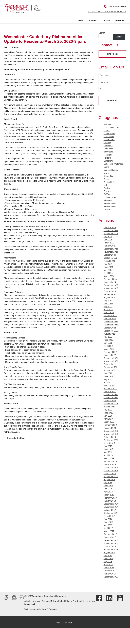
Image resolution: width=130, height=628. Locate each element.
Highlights (108, 153)
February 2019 (110, 460)
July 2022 (108, 335)
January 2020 (110, 426)
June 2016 (108, 557)
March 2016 (109, 566)
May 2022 (108, 341)
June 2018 (108, 484)
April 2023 (108, 308)
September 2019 (111, 439)
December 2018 (111, 466)
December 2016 (111, 539)
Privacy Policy (57, 600)
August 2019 (109, 442)
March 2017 (109, 530)
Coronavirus (109, 135)
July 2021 (108, 372)
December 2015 (111, 575)
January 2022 (110, 354)
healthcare (108, 150)
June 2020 (108, 411)
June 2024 (108, 265)
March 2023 (109, 311)
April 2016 (108, 563)
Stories (107, 187)
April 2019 (108, 454)
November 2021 (111, 360)
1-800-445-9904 (117, 6)
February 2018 (110, 496)
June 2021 (108, 375)
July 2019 (108, 445)
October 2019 (110, 436)
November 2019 (111, 432)
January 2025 (110, 244)
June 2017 (108, 521)
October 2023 (110, 290)
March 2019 (109, 457)
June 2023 (108, 302)
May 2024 (108, 268)
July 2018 (108, 481)
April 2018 (108, 490)
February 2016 (110, 569)
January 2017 (110, 536)
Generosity (108, 147)
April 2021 (108, 381)
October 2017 (110, 508)
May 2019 (108, 451)
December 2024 (111, 247)
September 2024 (111, 256)
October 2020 (110, 399)
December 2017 (111, 502)
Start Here (112, 54)
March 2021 (109, 384)
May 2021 (108, 378)
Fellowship (108, 144)
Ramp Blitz (108, 174)
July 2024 (108, 262)
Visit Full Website (64, 621)
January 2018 (110, 499)
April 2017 (108, 527)
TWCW (107, 193)
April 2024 (108, 272)
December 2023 (111, 284)
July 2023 (108, 299)
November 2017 (111, 505)
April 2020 (108, 417)
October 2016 (110, 545)
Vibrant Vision (110, 202)
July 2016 (108, 554)
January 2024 (110, 281)
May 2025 (108, 238)
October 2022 (110, 326)
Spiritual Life (109, 181)
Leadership (109, 159)
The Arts (107, 190)
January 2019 (110, 463)
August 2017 (109, 514)
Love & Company (50, 608)
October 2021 (110, 363)
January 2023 (110, 317)
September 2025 (111, 232)
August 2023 (109, 296)
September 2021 (111, 366)
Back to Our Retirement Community (107, 12)
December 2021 (111, 357)
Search (102, 33)
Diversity (107, 141)
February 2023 (110, 314)
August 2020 (109, 405)
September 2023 (111, 293)
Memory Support (111, 168)
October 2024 (110, 253)
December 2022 (111, 320)
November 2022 (111, 323)
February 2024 (110, 278)
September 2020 (111, 402)
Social (106, 178)
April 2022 (108, 344)
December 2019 (111, 429)
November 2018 (111, 469)
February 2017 (110, 533)
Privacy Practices (73, 600)
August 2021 (109, 369)
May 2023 (108, 305)
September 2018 (111, 475)
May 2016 (108, 560)
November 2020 (111, 396)
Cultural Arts (109, 138)
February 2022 (110, 350)
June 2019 (108, 448)
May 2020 (108, 414)
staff (105, 184)
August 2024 (109, 259)
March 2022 (109, 347)
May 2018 (108, 487)
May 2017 (108, 524)
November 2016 (111, 542)
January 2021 (110, 390)
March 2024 (109, 275)
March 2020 (109, 420)
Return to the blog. (14, 438)
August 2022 (109, 332)
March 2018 (109, 493)
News (106, 171)
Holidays (107, 156)
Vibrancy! (108, 199)
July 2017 (108, 518)
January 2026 (110, 226)
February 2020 (110, 423)
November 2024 (111, 250)
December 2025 (111, 229)
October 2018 (110, 472)
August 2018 (109, 478)
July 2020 (108, 408)
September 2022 (111, 329)
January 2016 (110, 572)
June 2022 (108, 338)
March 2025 (109, 241)
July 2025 (108, 235)
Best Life (107, 123)
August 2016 (109, 551)
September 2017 (111, 511)
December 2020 (111, 393)
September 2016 (111, 548)
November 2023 (111, 287)
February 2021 (110, 387)
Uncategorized (110, 196)
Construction (109, 132)
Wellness (108, 208)
